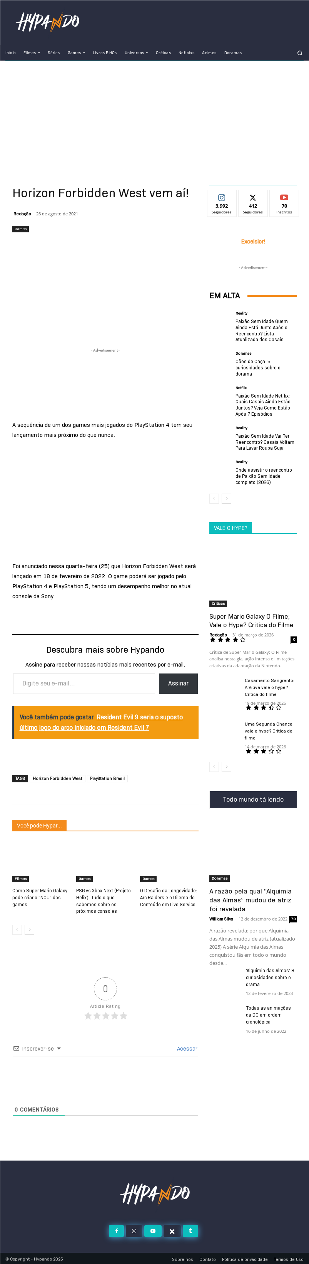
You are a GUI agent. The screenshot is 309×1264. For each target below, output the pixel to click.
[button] (299, 52)
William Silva (221, 916)
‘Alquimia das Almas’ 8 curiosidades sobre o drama (270, 975)
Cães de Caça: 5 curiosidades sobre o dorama (258, 367)
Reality (241, 313)
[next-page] (29, 928)
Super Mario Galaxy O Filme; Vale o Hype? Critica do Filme (251, 619)
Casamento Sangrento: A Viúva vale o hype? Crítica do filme (269, 686)
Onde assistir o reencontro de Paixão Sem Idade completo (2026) (264, 475)
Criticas (218, 602)
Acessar (186, 1047)
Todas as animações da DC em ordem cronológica (271, 1012)
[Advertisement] (154, 119)
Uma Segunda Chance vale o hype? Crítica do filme (268, 729)
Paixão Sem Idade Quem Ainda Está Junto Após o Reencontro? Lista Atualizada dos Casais (262, 330)
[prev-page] (17, 928)
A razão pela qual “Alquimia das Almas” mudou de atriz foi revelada (253, 898)
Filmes (21, 878)
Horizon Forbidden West (57, 778)
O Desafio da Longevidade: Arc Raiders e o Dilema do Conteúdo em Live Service (168, 896)
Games (20, 229)
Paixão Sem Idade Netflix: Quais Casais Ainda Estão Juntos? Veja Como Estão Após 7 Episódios (263, 404)
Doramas (243, 353)
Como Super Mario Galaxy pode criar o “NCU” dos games (39, 896)
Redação (22, 214)
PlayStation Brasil (107, 778)
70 (293, 916)
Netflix (241, 387)
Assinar (178, 683)
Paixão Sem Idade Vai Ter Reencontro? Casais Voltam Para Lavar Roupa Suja (265, 441)
